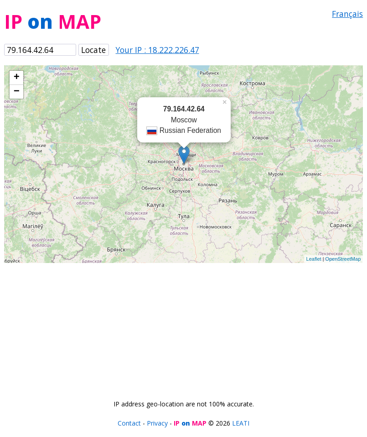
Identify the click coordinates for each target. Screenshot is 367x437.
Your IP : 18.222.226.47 (157, 49)
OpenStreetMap (343, 259)
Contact (129, 423)
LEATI (240, 423)
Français (347, 13)
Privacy (157, 423)
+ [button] (17, 77)
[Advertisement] (183, 327)
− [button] (17, 92)
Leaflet (313, 259)
